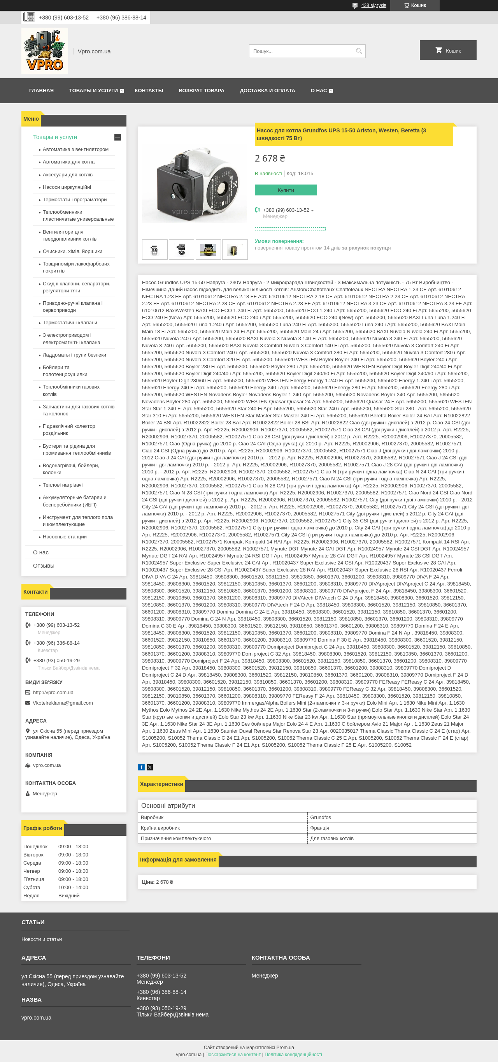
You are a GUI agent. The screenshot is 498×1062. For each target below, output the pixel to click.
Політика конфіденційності (293, 1054)
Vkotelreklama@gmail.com (63, 703)
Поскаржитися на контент (233, 1054)
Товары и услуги (93, 90)
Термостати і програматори (75, 199)
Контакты (149, 90)
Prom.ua (285, 1047)
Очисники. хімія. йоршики (72, 251)
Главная (41, 90)
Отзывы (43, 565)
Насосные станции (65, 537)
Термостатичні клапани (70, 322)
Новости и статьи (41, 939)
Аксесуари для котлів (68, 175)
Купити (286, 190)
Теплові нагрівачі (62, 485)
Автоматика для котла (69, 162)
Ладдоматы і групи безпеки (74, 355)
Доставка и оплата (267, 90)
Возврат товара (201, 90)
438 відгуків (373, 5)
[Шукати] (359, 51)
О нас (319, 90)
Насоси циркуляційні (67, 187)
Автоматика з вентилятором (76, 149)
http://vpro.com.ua (53, 692)
